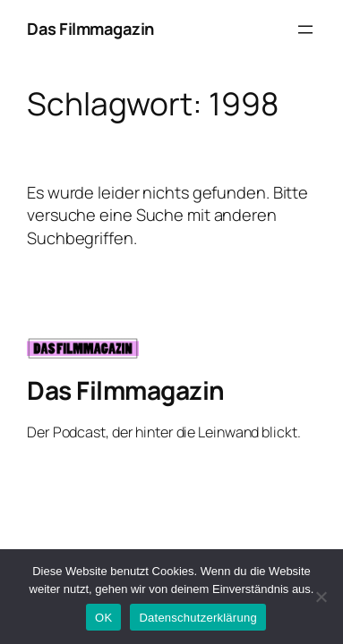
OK (103, 617)
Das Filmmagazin (90, 28)
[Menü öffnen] (305, 29)
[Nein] (321, 597)
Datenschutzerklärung (197, 617)
